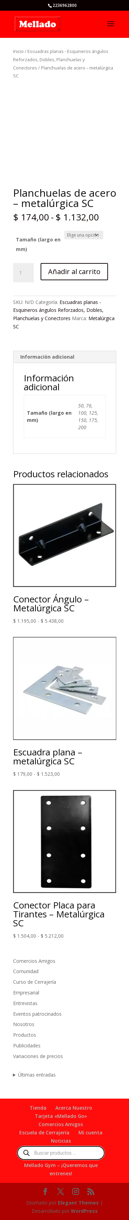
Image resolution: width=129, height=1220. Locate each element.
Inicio (18, 51)
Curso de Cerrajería (34, 982)
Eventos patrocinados (37, 1014)
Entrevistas (25, 1003)
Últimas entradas (37, 1074)
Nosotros (23, 1024)
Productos (24, 1035)
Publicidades (27, 1045)
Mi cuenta (90, 1132)
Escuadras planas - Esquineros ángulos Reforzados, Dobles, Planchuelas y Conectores (60, 59)
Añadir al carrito (74, 271)
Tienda (38, 1107)
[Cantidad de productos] (23, 272)
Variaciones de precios (38, 1056)
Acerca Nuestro (73, 1107)
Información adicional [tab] (47, 356)
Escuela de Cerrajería (44, 1132)
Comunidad (26, 971)
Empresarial (26, 992)
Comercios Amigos (34, 961)
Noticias (61, 1140)
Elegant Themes (78, 1202)
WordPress (84, 1211)
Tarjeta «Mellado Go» (61, 1116)
